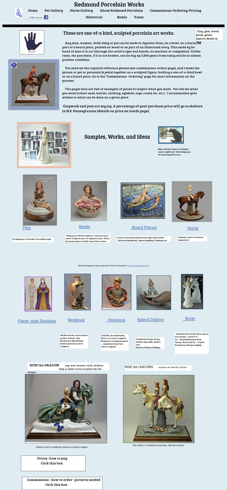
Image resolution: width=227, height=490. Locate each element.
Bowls (84, 226)
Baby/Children (150, 319)
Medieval (76, 320)
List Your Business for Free (138, 266)
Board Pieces (144, 227)
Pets (27, 227)
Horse (193, 228)
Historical (115, 320)
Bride (189, 318)
